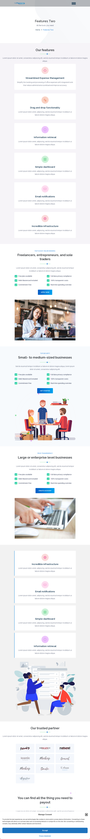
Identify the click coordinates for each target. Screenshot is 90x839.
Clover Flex (21, 775)
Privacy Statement (45, 836)
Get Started (45, 391)
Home (38, 30)
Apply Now (45, 292)
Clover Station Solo (24, 770)
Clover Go (20, 779)
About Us (20, 757)
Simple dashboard (45, 167)
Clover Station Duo (24, 766)
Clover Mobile (22, 788)
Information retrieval (45, 137)
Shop (18, 761)
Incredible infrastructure (45, 226)
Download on (33, 700)
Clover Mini (21, 783)
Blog (18, 806)
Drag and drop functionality (45, 107)
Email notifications (45, 196)
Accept (45, 830)
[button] (86, 814)
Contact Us (21, 811)
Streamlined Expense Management (45, 78)
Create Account (45, 448)
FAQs (18, 802)
